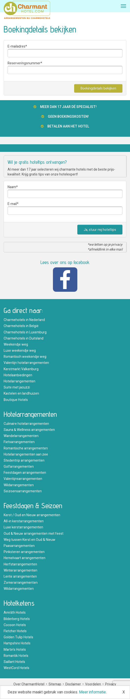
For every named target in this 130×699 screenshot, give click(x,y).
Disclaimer (73, 684)
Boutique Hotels (16, 399)
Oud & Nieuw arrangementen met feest (33, 533)
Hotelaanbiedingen (18, 375)
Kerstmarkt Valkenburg (21, 369)
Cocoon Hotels (15, 625)
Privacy (110, 684)
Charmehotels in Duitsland (23, 338)
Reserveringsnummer (24, 63)
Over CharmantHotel (28, 684)
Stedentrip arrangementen (24, 460)
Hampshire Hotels (17, 643)
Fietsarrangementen (19, 442)
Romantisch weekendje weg (25, 356)
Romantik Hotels (16, 655)
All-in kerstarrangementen (24, 521)
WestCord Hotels (16, 667)
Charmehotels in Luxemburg (25, 332)
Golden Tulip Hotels (18, 637)
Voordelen (93, 684)
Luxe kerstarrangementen (23, 527)
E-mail (12, 203)
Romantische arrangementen (26, 448)
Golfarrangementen (19, 466)
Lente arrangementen (20, 576)
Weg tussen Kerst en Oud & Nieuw (29, 539)
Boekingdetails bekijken (98, 88)
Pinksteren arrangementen (24, 551)
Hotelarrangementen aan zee (26, 454)
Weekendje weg (16, 344)
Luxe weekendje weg (20, 350)
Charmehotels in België (21, 326)
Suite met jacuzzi (17, 387)
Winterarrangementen (20, 570)
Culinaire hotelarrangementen (26, 423)
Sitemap (55, 684)
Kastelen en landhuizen (21, 393)
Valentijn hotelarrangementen (26, 362)
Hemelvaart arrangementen (24, 558)
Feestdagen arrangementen (25, 472)
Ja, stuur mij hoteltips (100, 229)
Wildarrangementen (19, 485)
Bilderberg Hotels (17, 618)
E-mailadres (16, 46)
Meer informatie (92, 692)
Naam (12, 187)
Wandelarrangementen (21, 435)
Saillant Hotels (14, 661)
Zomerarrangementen (21, 582)
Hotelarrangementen (19, 381)
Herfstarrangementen (20, 564)
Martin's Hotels (15, 649)
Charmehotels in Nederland (24, 319)
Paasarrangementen (19, 545)
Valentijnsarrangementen (23, 478)
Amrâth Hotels (15, 612)
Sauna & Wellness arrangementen (29, 429)
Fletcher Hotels (15, 631)
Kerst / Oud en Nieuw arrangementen (32, 515)
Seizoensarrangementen (23, 491)
